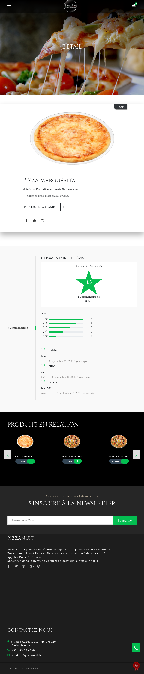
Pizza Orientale (72, 456)
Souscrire (125, 520)
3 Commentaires (17, 327)
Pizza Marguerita (25, 456)
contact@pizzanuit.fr (26, 655)
